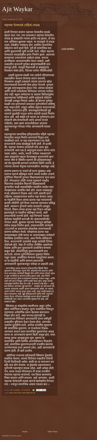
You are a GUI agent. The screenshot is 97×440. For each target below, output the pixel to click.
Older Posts (52, 432)
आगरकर (11, 393)
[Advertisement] (29, 413)
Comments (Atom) (15, 436)
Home (24, 432)
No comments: (26, 390)
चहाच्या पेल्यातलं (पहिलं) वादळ (22, 25)
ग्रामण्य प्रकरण (17, 393)
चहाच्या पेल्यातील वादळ (27, 393)
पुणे (34, 393)
